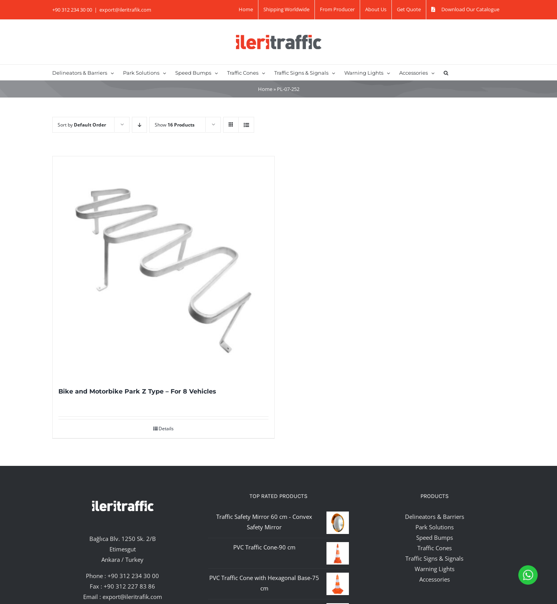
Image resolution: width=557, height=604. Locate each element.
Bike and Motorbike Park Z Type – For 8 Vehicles (137, 391)
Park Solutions (434, 527)
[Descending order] (139, 125)
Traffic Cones (434, 548)
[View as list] (246, 124)
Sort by (82, 124)
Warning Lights (434, 569)
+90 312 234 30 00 (133, 576)
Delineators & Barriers (434, 516)
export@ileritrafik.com (125, 9)
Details (166, 428)
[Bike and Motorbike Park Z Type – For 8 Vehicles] (163, 267)
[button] (446, 72)
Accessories (434, 579)
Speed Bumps (434, 537)
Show (175, 124)
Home (265, 89)
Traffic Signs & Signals (434, 558)
